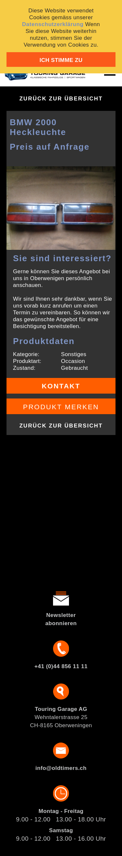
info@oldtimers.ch (61, 768)
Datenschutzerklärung (53, 24)
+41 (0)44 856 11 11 (61, 666)
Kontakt (61, 386)
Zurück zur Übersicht (60, 99)
